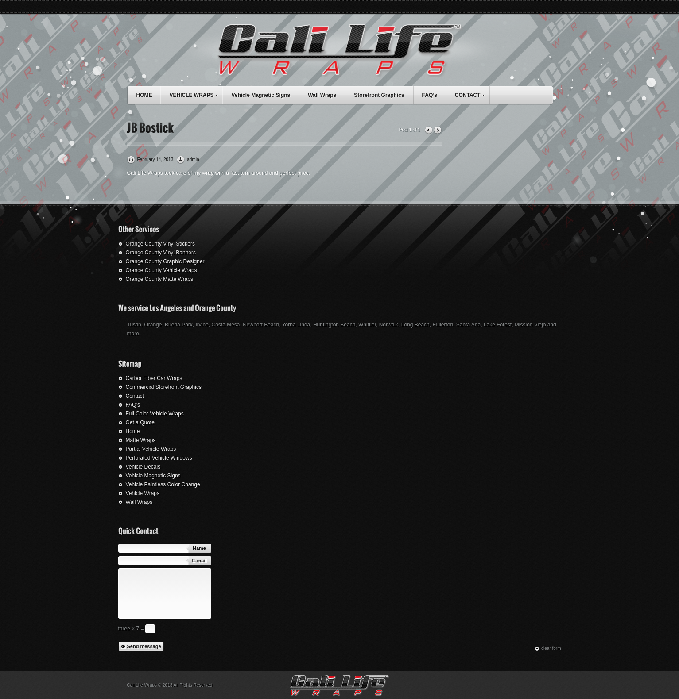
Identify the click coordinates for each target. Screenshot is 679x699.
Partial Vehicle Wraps (151, 449)
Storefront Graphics (379, 95)
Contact (135, 396)
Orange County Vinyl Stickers (160, 244)
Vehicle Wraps (142, 493)
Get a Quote (140, 422)
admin (193, 159)
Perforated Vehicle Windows (159, 458)
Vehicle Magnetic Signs (261, 95)
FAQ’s (429, 95)
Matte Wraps (141, 440)
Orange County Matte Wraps (160, 279)
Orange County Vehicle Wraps (161, 270)
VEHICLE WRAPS (196, 94)
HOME (144, 95)
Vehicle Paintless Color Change (163, 484)
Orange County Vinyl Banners (161, 253)
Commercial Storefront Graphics (164, 387)
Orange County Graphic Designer (165, 261)
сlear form (551, 648)
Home (133, 431)
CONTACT (472, 94)
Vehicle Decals (143, 467)
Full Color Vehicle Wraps (155, 414)
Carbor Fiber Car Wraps (154, 378)
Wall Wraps (322, 95)
